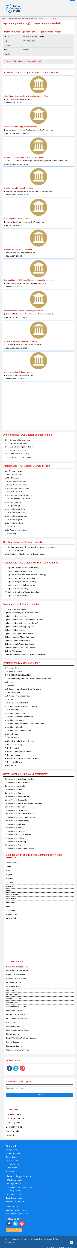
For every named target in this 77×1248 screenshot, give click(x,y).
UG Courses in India (13, 987)
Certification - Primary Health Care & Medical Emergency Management (31, 547)
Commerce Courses (13, 998)
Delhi (8, 871)
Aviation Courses (12, 994)
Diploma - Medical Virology (15, 630)
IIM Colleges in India (13, 1194)
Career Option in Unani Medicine (17, 796)
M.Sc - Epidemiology (12, 506)
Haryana (9, 879)
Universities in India (15, 1118)
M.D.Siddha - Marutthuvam (15, 720)
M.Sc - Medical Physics (13, 520)
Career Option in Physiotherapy (16, 810)
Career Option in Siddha (14, 793)
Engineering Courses (14, 1010)
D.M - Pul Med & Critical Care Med (18, 675)
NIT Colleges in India (14, 1180)
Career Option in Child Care (15, 807)
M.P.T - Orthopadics (12, 478)
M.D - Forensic (10, 685)
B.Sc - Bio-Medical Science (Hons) (18, 440)
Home (4, 18)
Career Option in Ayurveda (15, 786)
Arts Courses (11, 991)
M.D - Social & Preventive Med (16, 703)
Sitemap (58, 1239)
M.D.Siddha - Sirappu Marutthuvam (18, 731)
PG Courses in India (13, 983)
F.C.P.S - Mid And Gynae (14, 551)
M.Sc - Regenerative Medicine (16, 530)
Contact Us (9, 1243)
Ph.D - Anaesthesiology (13, 745)
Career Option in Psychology (15, 842)
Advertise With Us (14, 1230)
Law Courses (11, 1022)
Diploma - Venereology (13, 651)
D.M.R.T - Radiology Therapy (16, 609)
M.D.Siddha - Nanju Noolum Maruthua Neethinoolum (24, 724)
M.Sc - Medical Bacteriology (15, 509)
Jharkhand (10, 883)
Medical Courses (12, 1034)
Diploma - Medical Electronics (16, 616)
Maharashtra (11, 898)
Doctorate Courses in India (16, 979)
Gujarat (9, 875)
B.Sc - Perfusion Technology (15, 450)
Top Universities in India (15, 1202)
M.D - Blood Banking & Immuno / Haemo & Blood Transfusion (28, 678)
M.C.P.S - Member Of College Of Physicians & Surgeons (26, 554)
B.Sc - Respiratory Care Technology (18, 457)
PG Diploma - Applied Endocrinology (18, 571)
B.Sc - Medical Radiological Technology (19, 447)
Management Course (14, 1026)
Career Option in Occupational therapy (19, 814)
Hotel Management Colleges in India (19, 1187)
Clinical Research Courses (16, 1006)
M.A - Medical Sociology (14, 471)
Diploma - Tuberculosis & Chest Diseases (20, 647)
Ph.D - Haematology (12, 755)
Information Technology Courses (18, 1018)
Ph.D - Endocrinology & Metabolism (18, 751)
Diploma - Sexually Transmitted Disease (20, 644)
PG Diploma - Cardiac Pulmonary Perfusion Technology (25, 575)
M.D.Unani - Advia (11, 734)
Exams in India (12, 1131)
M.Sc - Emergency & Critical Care (17, 499)
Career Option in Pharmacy (15, 831)
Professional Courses (14, 1046)
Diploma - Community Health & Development (21, 613)
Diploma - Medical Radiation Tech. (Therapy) (21, 623)
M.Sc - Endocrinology (13, 502)
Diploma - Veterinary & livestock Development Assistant (25, 654)
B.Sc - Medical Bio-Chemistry (16, 443)
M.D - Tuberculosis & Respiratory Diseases (21, 706)
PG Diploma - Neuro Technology (17, 589)
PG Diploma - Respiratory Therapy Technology (22, 592)
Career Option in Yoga (13, 845)
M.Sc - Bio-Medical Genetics (15, 485)
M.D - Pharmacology (12, 692)
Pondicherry (10, 902)
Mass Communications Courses (18, 1030)
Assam (8, 867)
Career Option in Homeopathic (16, 800)
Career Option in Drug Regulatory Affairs (20, 779)
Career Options (13, 1123)
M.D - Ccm (9, 682)
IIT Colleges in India (13, 1184)
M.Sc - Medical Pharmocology (16, 516)
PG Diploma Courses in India (17, 971)
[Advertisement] (38, 411)
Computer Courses (13, 1002)
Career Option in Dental (13, 789)
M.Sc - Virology (10, 533)
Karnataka (10, 887)
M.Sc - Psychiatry (11, 527)
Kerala (8, 890)
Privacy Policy (36, 1239)
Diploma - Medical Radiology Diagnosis (19, 627)
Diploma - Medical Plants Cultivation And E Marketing (24, 620)
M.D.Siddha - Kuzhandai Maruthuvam (19, 717)
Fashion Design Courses (15, 1014)
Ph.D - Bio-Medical (12, 748)
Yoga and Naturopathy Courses (18, 1050)
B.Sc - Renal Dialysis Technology (17, 454)
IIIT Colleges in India (13, 1191)
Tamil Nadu (10, 910)
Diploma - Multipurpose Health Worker (19, 634)
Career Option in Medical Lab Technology (20, 817)
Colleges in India (13, 1114)
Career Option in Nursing (14, 828)
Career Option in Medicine (14, 838)
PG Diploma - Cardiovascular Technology (20, 578)
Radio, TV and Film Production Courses (21, 1038)
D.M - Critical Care (12, 668)
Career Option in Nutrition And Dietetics (19, 849)
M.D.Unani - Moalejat (13, 738)
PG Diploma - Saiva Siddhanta (16, 596)
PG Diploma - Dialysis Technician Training (20, 582)
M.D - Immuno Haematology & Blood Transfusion (23, 689)
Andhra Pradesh (12, 863)
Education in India (14, 1127)
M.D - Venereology (12, 710)
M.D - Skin (9, 699)
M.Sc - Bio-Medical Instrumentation (18, 488)
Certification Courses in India (17, 967)
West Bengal (11, 918)
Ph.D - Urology (10, 765)
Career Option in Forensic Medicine (18, 835)
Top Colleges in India (14, 1198)
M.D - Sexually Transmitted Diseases (18, 696)
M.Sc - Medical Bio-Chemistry (16, 513)
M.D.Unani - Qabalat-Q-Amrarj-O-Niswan (20, 741)
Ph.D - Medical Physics (13, 762)
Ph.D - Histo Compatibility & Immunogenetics (21, 758)
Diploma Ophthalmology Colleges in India (23, 61)
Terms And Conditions (20, 1239)
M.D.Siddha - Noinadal (13, 727)
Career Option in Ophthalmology (17, 821)
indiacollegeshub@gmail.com (17, 1214)
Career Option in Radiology (15, 824)
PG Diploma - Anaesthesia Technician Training (22, 568)
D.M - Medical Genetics (13, 672)
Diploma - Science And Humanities (18, 640)
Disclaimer (48, 1239)
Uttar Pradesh (11, 914)
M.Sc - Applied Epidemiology (15, 481)
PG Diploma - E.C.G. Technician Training (20, 585)
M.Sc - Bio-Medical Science (15, 492)
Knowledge (11, 1135)
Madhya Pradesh (12, 894)
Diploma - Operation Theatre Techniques (20, 637)
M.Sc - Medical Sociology (14, 523)
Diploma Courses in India (26, 18)
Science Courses (12, 1042)
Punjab (9, 906)
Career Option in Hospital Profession (18, 783)
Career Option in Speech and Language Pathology (23, 803)
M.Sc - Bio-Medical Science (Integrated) (19, 495)
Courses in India (12, 18)
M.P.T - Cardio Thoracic (13, 474)
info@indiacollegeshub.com (16, 1210)
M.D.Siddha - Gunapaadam (15, 713)
